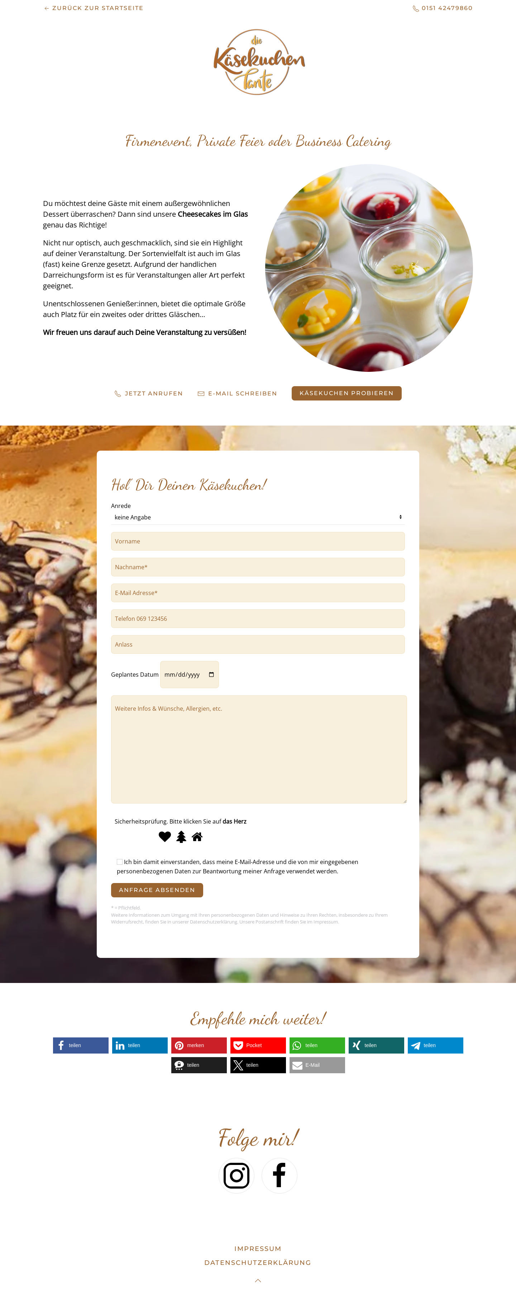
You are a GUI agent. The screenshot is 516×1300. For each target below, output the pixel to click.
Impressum (258, 1249)
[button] (81, 1045)
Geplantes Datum (165, 674)
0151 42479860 (442, 8)
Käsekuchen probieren (347, 393)
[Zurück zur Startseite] (258, 62)
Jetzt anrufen (148, 393)
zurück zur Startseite (93, 8)
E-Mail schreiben (237, 393)
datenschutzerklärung (257, 1263)
